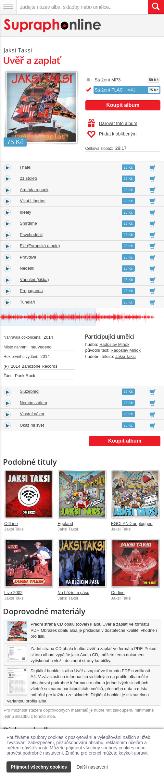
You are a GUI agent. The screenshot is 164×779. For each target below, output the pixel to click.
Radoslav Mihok (114, 344)
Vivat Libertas (32, 200)
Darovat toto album (112, 123)
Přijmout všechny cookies (39, 767)
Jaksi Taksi (125, 356)
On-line (118, 592)
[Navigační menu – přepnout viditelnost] (8, 7)
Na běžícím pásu (73, 592)
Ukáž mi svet (32, 425)
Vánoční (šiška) (34, 279)
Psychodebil (31, 234)
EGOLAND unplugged (132, 523)
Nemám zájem (33, 402)
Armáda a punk (34, 189)
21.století (28, 178)
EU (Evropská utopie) (40, 245)
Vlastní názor (32, 413)
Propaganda (31, 290)
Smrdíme (28, 223)
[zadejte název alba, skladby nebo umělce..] (82, 7)
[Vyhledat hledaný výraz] (156, 7)
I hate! (26, 167)
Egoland (65, 523)
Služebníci (29, 391)
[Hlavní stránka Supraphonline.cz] (53, 25)
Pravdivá (28, 257)
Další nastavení (92, 767)
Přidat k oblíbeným (112, 134)
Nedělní (27, 268)
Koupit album (122, 105)
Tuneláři (27, 302)
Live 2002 (13, 592)
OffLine (11, 523)
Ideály (25, 212)
